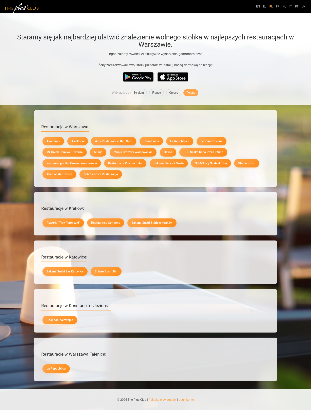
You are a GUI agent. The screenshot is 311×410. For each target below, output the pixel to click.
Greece (173, 92)
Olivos (168, 152)
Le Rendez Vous (211, 141)
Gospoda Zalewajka (60, 320)
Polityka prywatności (163, 400)
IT (290, 6)
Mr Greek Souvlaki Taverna (65, 152)
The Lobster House (59, 174)
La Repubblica (179, 141)
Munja (98, 152)
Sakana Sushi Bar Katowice (65, 271)
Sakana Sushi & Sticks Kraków (151, 223)
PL (271, 6)
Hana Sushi (151, 141)
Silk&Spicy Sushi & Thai (211, 163)
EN (258, 6)
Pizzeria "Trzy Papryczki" (63, 223)
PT (296, 6)
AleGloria (77, 141)
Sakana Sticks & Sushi (169, 163)
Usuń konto (186, 400)
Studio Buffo (246, 163)
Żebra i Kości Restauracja (101, 174)
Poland (190, 92)
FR (277, 6)
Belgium (138, 92)
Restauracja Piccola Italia (125, 163)
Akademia (53, 141)
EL (264, 6)
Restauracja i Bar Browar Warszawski (72, 163)
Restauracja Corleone (105, 223)
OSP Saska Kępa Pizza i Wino (203, 152)
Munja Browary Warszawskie (133, 152)
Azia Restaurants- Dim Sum (113, 141)
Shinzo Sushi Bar (106, 271)
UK (303, 6)
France (156, 92)
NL (284, 6)
